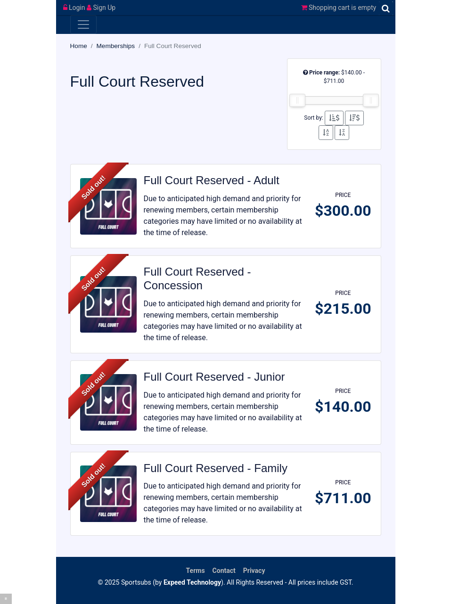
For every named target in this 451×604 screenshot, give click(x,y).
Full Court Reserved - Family (215, 468)
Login (75, 7)
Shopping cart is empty (339, 7)
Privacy (254, 570)
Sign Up (101, 7)
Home (78, 45)
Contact (224, 570)
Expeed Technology (192, 582)
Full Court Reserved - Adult (211, 180)
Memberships (116, 45)
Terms (195, 570)
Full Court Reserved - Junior (214, 376)
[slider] (297, 100)
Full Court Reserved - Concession (197, 278)
